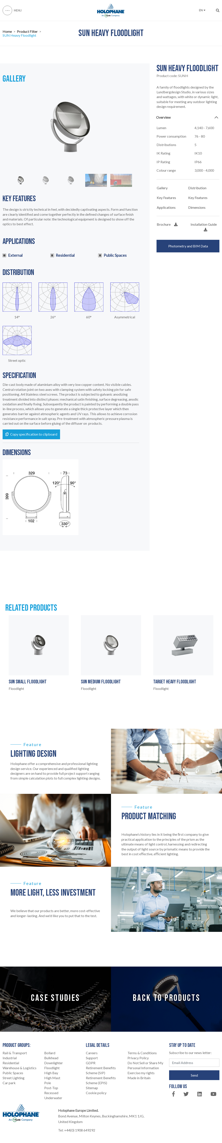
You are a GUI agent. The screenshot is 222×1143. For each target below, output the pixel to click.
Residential (11, 1063)
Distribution (197, 188)
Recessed (51, 1093)
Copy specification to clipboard (31, 434)
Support (92, 1058)
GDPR (90, 1063)
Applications (166, 207)
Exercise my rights (141, 1073)
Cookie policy (96, 1093)
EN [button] (202, 10)
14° (17, 317)
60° (88, 317)
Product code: (172, 76)
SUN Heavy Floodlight (19, 35)
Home (7, 31)
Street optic (17, 360)
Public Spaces (13, 1073)
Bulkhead (51, 1058)
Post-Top (51, 1088)
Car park (9, 1083)
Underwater (53, 1098)
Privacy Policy (138, 1058)
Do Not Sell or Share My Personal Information (145, 1065)
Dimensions (197, 207)
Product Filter (27, 31)
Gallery (162, 188)
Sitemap (92, 1088)
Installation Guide (204, 226)
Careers (92, 1053)
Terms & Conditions (142, 1053)
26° (53, 317)
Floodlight (52, 1068)
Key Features (166, 198)
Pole (47, 1083)
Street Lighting (13, 1078)
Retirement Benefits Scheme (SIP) (101, 1070)
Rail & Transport (15, 1053)
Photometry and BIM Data (188, 246)
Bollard (49, 1053)
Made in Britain (138, 1078)
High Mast (52, 1078)
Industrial (10, 1058)
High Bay (51, 1073)
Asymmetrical (124, 317)
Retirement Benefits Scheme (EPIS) (101, 1080)
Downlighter (53, 1063)
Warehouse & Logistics (19, 1068)
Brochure (167, 224)
